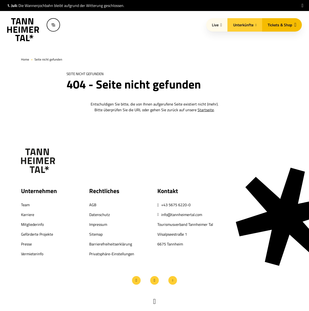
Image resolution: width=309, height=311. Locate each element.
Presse (26, 244)
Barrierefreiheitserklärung (110, 244)
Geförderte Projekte (37, 234)
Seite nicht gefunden (48, 59)
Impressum (98, 224)
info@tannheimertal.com (181, 215)
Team (25, 205)
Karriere (27, 214)
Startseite (206, 110)
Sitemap (96, 234)
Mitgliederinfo (32, 224)
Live (217, 25)
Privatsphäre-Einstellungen (111, 254)
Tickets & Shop (282, 25)
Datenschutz (99, 214)
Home (25, 59)
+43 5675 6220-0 (176, 205)
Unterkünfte (245, 25)
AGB (92, 205)
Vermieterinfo (32, 254)
